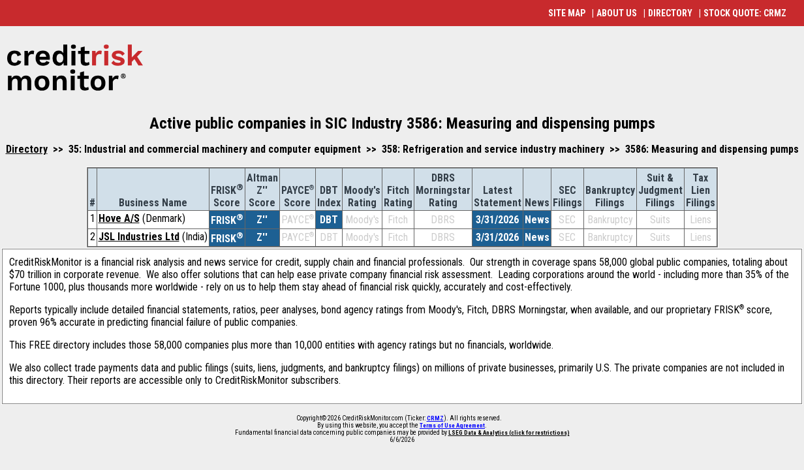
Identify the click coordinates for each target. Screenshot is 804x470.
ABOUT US (616, 13)
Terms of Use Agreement (452, 425)
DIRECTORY (670, 13)
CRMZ (435, 418)
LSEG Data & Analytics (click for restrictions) (509, 433)
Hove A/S (119, 218)
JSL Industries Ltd (139, 236)
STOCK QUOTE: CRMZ (745, 13)
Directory (27, 149)
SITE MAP (566, 13)
